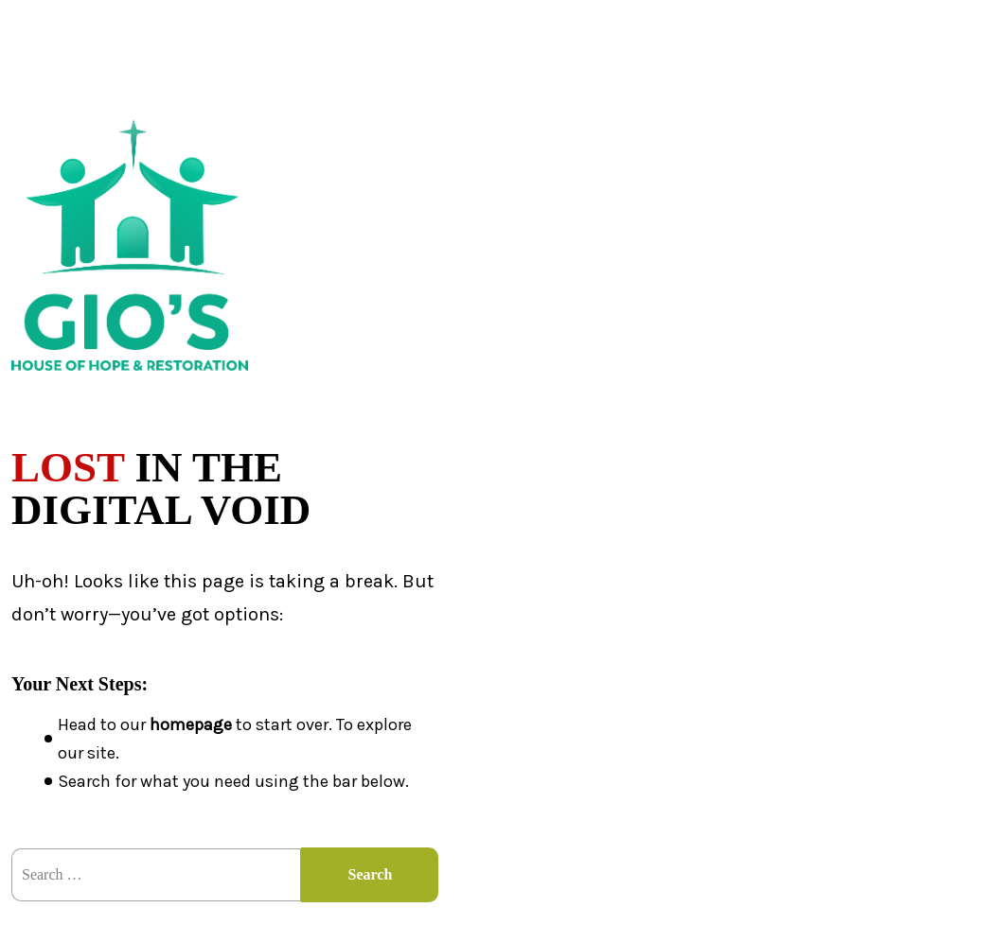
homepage (191, 724)
